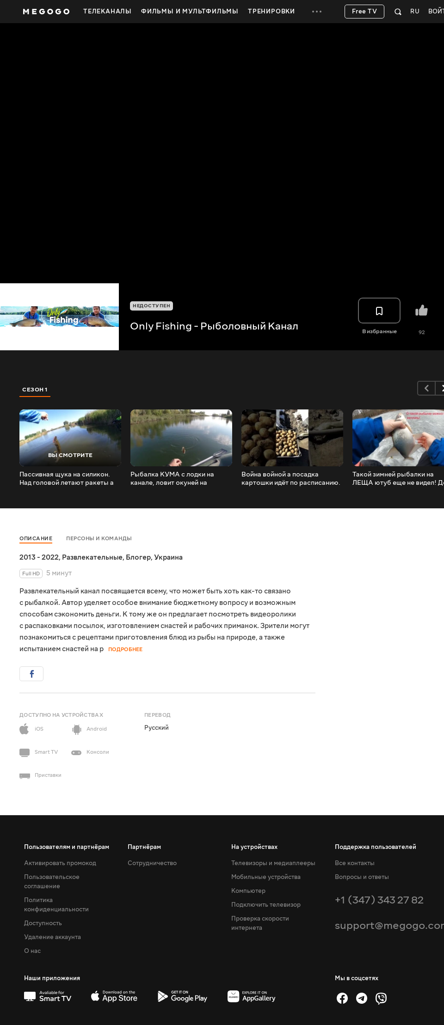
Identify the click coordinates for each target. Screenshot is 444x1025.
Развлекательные (92, 557)
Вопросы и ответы (362, 877)
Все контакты (355, 863)
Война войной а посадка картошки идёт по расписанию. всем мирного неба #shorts (290, 478)
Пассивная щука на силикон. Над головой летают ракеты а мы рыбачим (66, 478)
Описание (35, 538)
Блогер (138, 557)
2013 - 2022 (39, 557)
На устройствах (254, 847)
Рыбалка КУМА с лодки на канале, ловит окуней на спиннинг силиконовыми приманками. (172, 478)
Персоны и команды (99, 538)
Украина (168, 557)
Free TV (364, 11)
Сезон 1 (35, 389)
